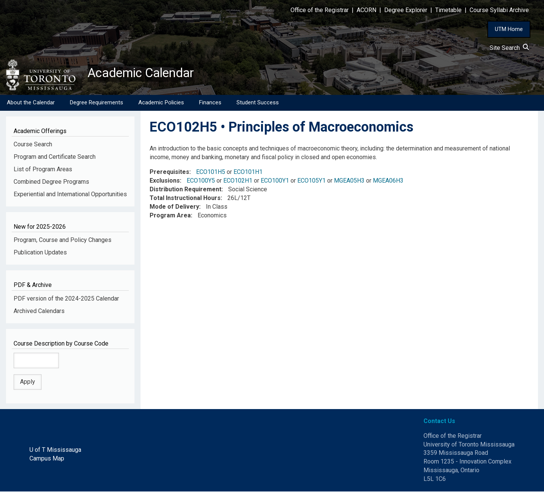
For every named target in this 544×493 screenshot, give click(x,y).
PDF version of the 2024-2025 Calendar (66, 300)
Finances (210, 104)
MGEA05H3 (349, 182)
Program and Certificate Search (55, 158)
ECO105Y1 (311, 182)
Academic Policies (161, 104)
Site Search (509, 47)
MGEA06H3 (388, 182)
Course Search (33, 145)
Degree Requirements (96, 104)
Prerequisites (169, 173)
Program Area (170, 216)
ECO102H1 (237, 182)
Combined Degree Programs (51, 183)
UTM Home (509, 29)
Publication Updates (40, 253)
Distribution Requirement (185, 190)
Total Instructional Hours (185, 199)
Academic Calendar (147, 74)
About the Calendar (31, 104)
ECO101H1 (248, 173)
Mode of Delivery (174, 208)
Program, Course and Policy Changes (62, 241)
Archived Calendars (39, 312)
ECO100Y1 (275, 182)
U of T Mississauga (55, 451)
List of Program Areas (43, 170)
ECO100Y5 (201, 182)
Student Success (257, 104)
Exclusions (165, 182)
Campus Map (46, 460)
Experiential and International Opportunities (70, 195)
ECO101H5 (210, 173)
